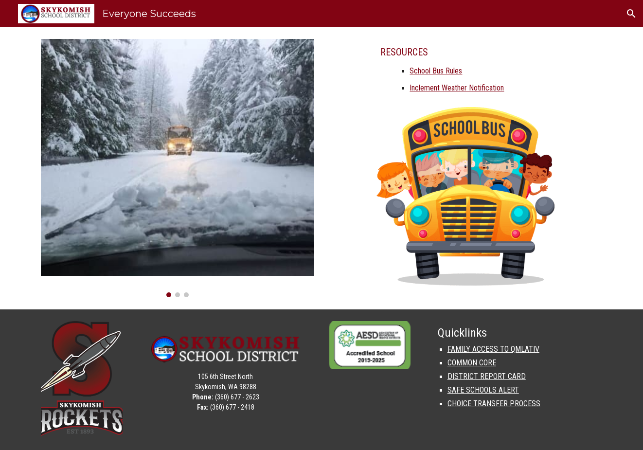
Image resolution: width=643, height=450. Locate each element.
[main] (465, 73)
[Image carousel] (177, 168)
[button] (631, 13)
